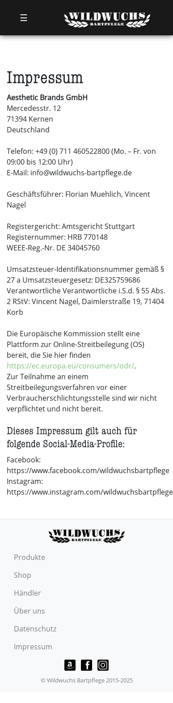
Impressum (33, 647)
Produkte (29, 557)
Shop (22, 575)
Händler (27, 593)
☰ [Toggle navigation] (24, 18)
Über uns (29, 611)
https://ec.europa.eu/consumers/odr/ (70, 366)
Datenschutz (35, 629)
